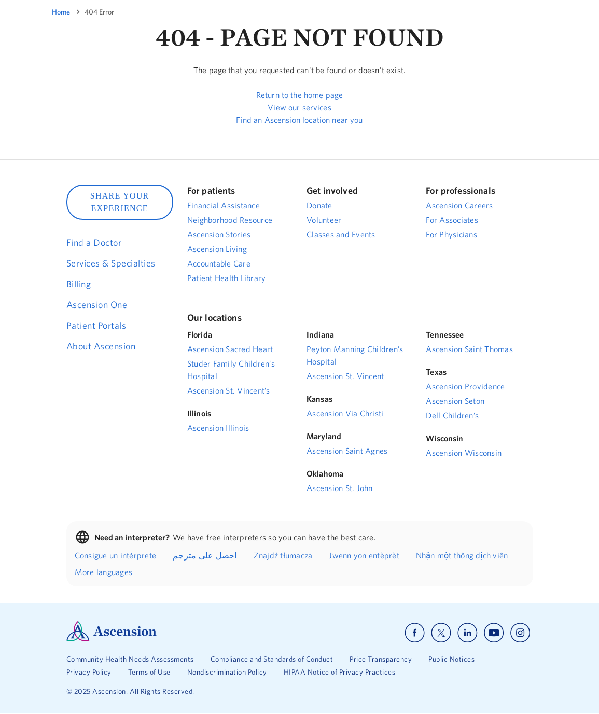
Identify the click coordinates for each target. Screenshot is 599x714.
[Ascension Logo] (111, 639)
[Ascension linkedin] (467, 633)
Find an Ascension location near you (299, 120)
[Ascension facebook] (415, 633)
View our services (299, 107)
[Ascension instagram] (520, 633)
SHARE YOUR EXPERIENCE (119, 202)
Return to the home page (299, 95)
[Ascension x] (441, 633)
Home (61, 12)
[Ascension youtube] (494, 633)
